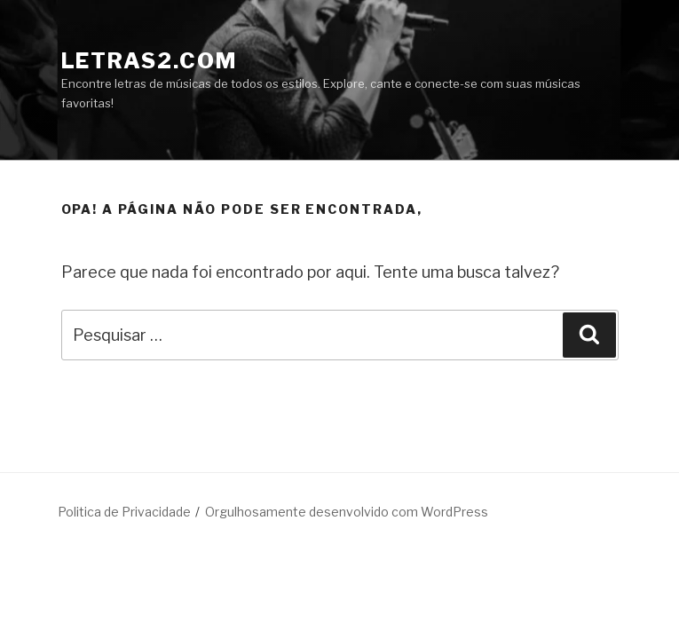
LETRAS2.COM (149, 61)
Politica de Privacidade (124, 511)
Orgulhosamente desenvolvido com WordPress (346, 511)
